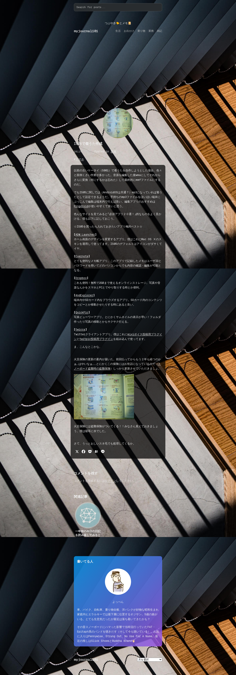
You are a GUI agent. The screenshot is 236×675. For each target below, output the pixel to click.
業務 (113, 151)
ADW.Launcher (85, 234)
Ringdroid (81, 206)
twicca (80, 329)
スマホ (79, 159)
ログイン (110, 480)
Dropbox (81, 278)
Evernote (81, 256)
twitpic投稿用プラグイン (96, 339)
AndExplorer (84, 295)
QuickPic (81, 312)
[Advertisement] (118, 74)
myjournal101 (86, 31)
